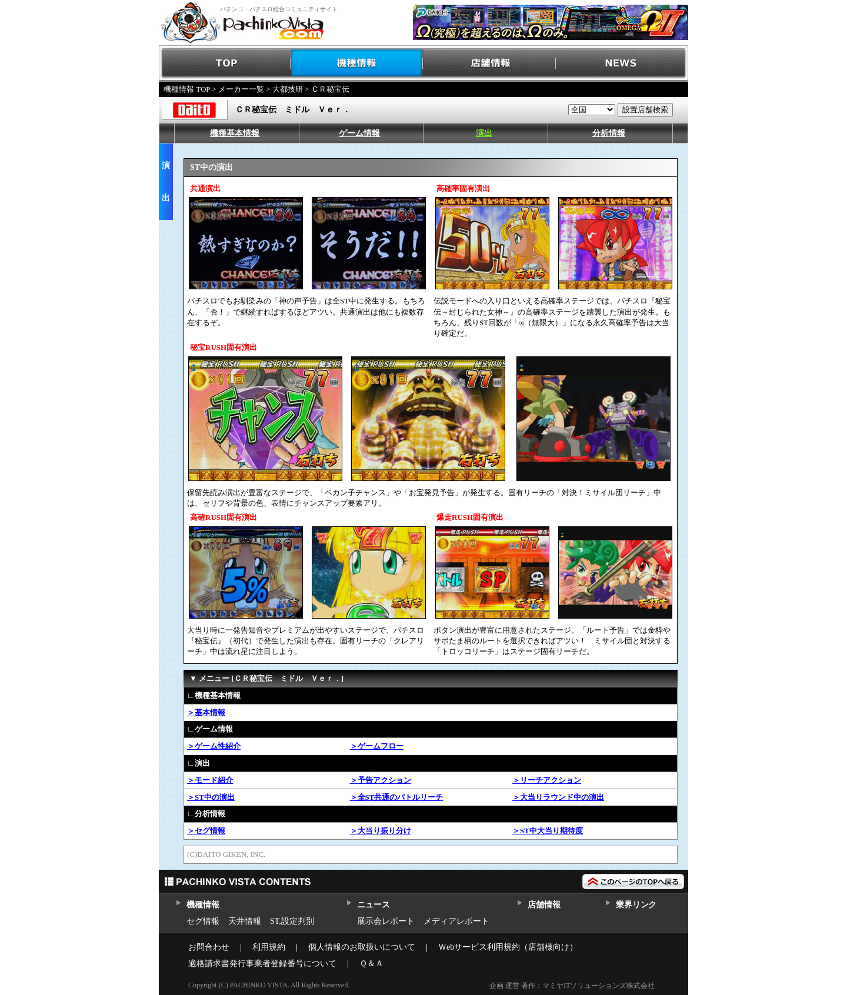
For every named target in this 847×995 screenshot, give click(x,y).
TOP (225, 63)
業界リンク (636, 904)
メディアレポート (456, 921)
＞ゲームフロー (377, 746)
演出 (484, 133)
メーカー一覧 (241, 89)
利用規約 (268, 947)
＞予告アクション (380, 780)
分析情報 (608, 133)
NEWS (622, 63)
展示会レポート (386, 921)
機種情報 (357, 63)
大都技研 (287, 89)
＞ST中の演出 (211, 797)
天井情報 (244, 921)
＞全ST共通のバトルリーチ (396, 797)
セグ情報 (202, 921)
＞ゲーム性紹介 (214, 746)
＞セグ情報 (206, 830)
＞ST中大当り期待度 (547, 830)
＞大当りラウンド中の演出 (558, 797)
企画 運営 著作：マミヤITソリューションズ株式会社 (572, 985)
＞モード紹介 (210, 780)
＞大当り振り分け (380, 830)
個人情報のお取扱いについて (361, 947)
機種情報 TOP (187, 89)
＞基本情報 (206, 712)
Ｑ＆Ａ (371, 963)
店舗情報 (490, 63)
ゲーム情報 (359, 133)
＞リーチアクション (546, 780)
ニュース (373, 904)
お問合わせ (208, 947)
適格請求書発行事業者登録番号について (262, 963)
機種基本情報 (234, 133)
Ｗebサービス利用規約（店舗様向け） (508, 947)
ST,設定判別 (292, 921)
